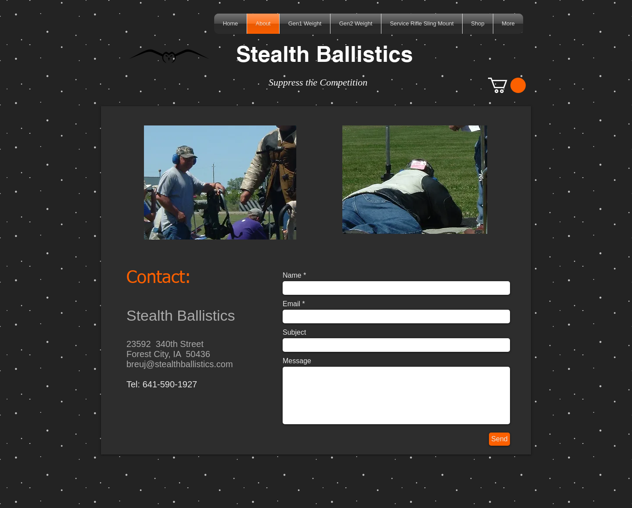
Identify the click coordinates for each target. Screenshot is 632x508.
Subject (294, 332)
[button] (507, 85)
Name (292, 275)
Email (291, 304)
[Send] (499, 439)
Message (297, 361)
